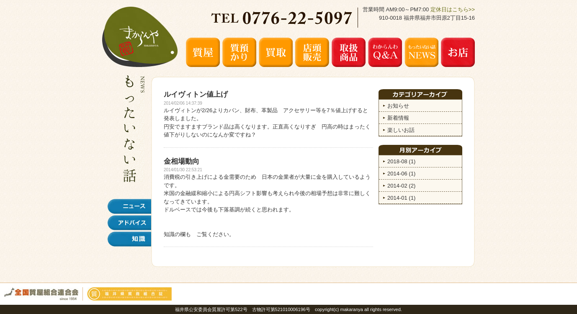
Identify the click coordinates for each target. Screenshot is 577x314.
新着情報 (398, 118)
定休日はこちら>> (452, 9)
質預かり (239, 52)
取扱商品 (349, 52)
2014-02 (401, 186)
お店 (458, 52)
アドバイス (129, 222)
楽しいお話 (401, 130)
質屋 (203, 52)
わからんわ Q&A (385, 52)
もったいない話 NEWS (421, 52)
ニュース (129, 206)
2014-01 (401, 198)
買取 (276, 52)
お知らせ (398, 106)
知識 (129, 239)
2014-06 (401, 173)
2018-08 (401, 161)
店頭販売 (312, 52)
